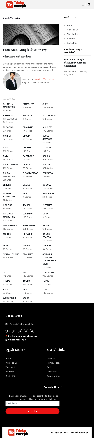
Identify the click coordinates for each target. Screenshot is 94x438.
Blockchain (49, 115)
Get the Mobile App (17, 340)
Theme (6, 281)
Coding (27, 147)
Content (47, 147)
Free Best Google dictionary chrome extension (75, 62)
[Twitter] (14, 331)
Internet (47, 205)
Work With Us (73, 34)
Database (28, 156)
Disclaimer (52, 371)
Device (26, 164)
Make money (10, 225)
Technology (48, 79)
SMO (25, 272)
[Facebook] (8, 331)
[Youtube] (32, 331)
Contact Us (72, 43)
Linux (45, 213)
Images (26, 205)
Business (47, 127)
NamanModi (26, 79)
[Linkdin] (20, 331)
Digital (46, 164)
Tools (26, 281)
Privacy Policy (53, 363)
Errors (7, 185)
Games (26, 185)
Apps (45, 104)
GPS (25, 193)
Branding (28, 127)
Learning (38, 79)
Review (26, 245)
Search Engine (11, 254)
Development (10, 164)
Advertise (71, 38)
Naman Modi (70, 71)
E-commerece (30, 173)
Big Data (27, 115)
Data (6, 156)
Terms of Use (53, 376)
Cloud (26, 136)
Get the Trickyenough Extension (23, 336)
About (69, 25)
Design (46, 156)
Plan (5, 245)
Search (46, 245)
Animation (28, 104)
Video (6, 289)
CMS (5, 147)
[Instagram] (26, 331)
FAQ (49, 367)
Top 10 (45, 281)
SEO (5, 272)
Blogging (8, 127)
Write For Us (72, 29)
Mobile (7, 234)
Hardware (48, 193)
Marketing (29, 225)
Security (28, 254)
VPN (25, 289)
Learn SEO (52, 358)
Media (45, 225)
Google (46, 185)
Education (48, 173)
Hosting (7, 205)
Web (44, 289)
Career (7, 136)
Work (26, 298)
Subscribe (32, 411)
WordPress (9, 298)
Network (28, 234)
